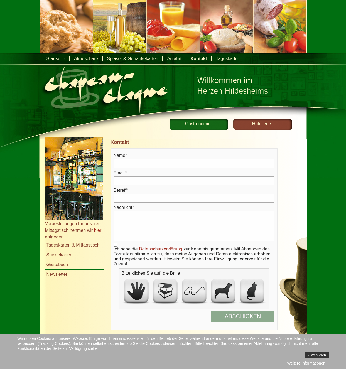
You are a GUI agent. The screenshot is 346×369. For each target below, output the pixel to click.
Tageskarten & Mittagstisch (73, 245)
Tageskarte (227, 58)
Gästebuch (57, 264)
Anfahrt (174, 58)
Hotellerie (261, 123)
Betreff (120, 190)
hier (97, 230)
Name (120, 155)
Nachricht (123, 207)
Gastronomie (198, 123)
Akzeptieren (317, 355)
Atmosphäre (86, 58)
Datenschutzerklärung (160, 249)
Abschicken (247, 316)
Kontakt (198, 58)
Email (119, 173)
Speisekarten (59, 254)
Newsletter (57, 274)
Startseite (55, 58)
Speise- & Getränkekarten (132, 58)
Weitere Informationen (306, 363)
